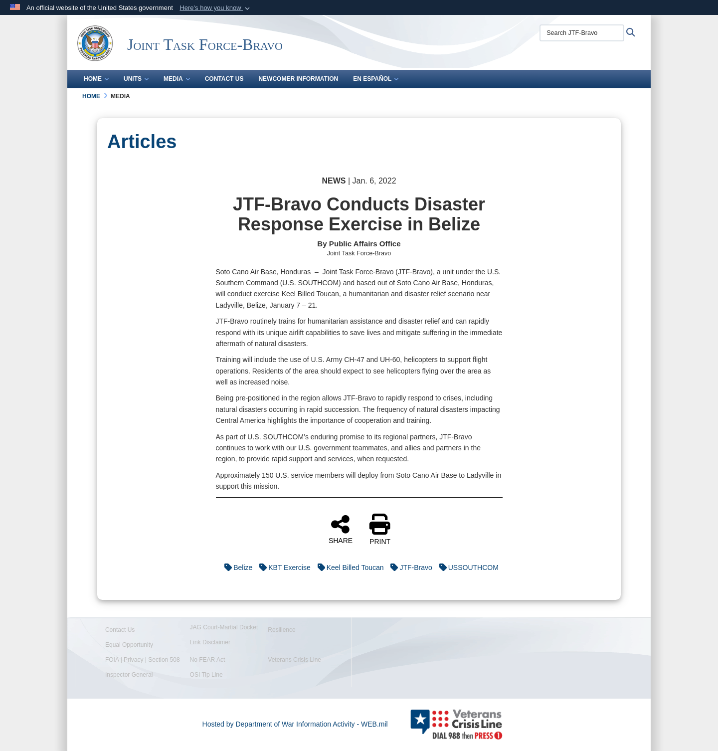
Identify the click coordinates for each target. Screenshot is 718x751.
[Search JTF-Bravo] (581, 32)
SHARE (341, 529)
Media (177, 78)
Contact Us (224, 78)
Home (96, 78)
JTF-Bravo (408, 567)
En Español (375, 78)
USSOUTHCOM (466, 567)
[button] (216, 8)
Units (136, 78)
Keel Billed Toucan (348, 567)
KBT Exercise (282, 567)
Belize (235, 567)
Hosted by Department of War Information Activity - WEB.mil (295, 724)
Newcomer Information (298, 78)
